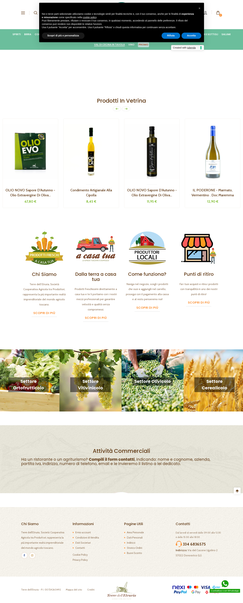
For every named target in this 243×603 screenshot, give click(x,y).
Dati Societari (83, 542)
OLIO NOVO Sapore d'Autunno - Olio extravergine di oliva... (30, 192)
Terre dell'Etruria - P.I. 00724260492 (41, 589)
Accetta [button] (191, 35)
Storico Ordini (134, 547)
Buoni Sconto (134, 553)
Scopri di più (44, 313)
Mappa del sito (74, 589)
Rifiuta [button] (171, 35)
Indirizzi (131, 542)
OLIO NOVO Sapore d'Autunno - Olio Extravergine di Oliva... (152, 192)
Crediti (91, 589)
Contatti (80, 547)
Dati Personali (135, 537)
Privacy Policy (80, 559)
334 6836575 (194, 544)
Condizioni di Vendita (87, 537)
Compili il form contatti (112, 459)
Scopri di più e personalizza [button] (63, 35)
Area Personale (135, 532)
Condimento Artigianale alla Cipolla (91, 192)
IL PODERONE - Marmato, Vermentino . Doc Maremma (212, 192)
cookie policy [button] (89, 17)
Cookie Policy (80, 554)
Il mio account (83, 532)
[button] (199, 8)
